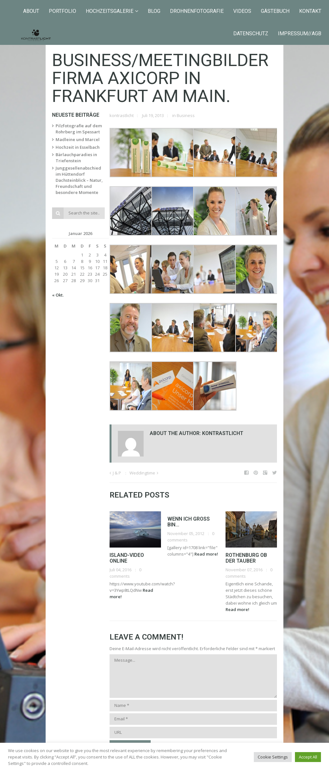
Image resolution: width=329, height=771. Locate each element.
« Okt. (58, 295)
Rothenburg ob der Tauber (246, 558)
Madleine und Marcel (78, 139)
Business (186, 115)
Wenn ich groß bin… (188, 522)
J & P (117, 473)
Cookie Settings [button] (273, 757)
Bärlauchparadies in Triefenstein (76, 157)
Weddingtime (142, 473)
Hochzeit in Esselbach (78, 147)
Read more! (206, 554)
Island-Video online (127, 558)
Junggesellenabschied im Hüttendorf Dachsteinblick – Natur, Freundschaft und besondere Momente (79, 180)
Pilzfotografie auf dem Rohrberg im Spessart (79, 129)
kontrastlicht (122, 115)
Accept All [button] (308, 757)
